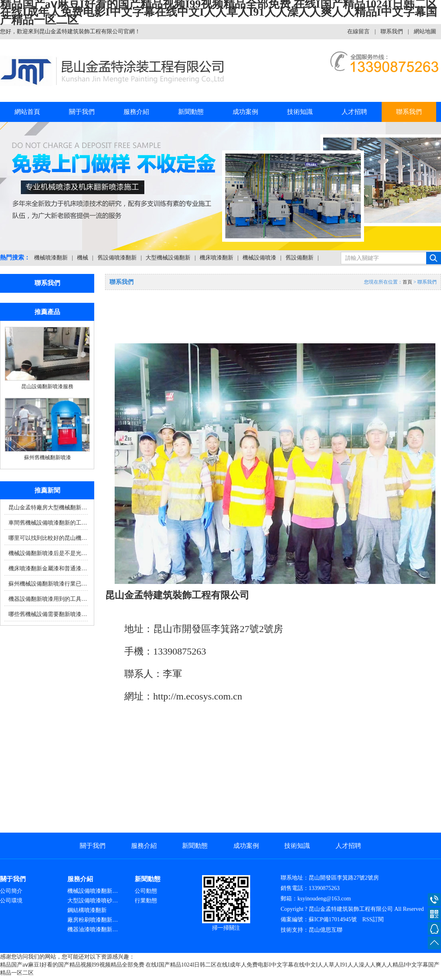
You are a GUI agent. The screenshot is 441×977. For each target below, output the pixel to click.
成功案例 (245, 111)
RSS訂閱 (373, 919)
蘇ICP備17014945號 (333, 919)
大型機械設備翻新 (168, 258)
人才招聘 (354, 111)
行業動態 (146, 901)
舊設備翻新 (299, 258)
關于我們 (82, 111)
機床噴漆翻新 (216, 258)
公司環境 (11, 901)
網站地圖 (425, 31)
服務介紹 (136, 111)
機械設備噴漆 (259, 258)
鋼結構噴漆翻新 (87, 910)
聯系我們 (391, 31)
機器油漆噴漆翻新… (92, 929)
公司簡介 (11, 891)
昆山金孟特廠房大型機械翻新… (47, 508)
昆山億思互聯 (325, 930)
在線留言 (358, 31)
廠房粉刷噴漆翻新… (92, 920)
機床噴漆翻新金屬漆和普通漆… (47, 569)
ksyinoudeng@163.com (324, 899)
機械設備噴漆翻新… (92, 891)
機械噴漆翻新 (51, 258)
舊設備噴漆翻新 (117, 258)
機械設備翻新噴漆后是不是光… (47, 553)
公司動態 (146, 891)
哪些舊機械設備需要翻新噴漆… (47, 614)
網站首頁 (27, 111)
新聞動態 (191, 111)
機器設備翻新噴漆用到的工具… (47, 599)
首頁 (407, 282)
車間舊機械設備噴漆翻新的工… (47, 523)
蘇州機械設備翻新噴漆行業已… (47, 584)
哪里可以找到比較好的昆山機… (47, 538)
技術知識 (300, 111)
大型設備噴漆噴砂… (92, 901)
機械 (82, 258)
